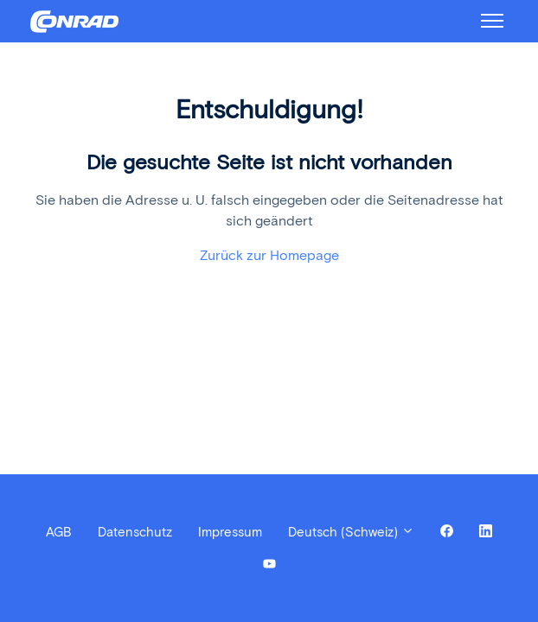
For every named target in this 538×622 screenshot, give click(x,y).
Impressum (230, 532)
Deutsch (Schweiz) (351, 532)
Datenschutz (135, 532)
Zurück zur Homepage (269, 255)
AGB (59, 532)
